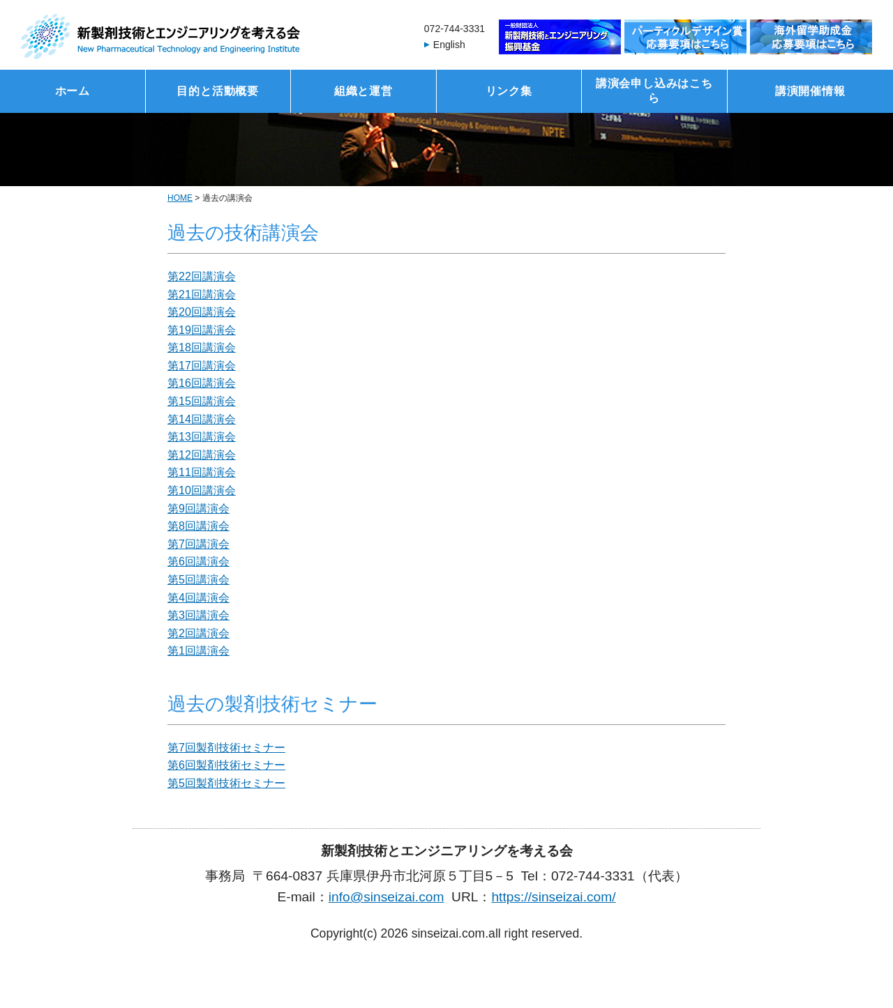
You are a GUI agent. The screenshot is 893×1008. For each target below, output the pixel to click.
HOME (180, 198)
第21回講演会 (201, 294)
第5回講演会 (198, 580)
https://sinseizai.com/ (553, 896)
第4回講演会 (198, 598)
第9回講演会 (198, 508)
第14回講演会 (201, 419)
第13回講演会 (201, 437)
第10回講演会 (201, 490)
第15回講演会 (201, 401)
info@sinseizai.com (386, 896)
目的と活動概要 (218, 91)
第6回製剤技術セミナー (226, 765)
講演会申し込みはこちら (654, 90)
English (449, 44)
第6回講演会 (198, 561)
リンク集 (509, 91)
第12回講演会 (201, 455)
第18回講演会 (201, 347)
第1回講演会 (198, 651)
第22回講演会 (201, 276)
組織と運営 (363, 91)
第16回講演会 (201, 383)
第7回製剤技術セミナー (226, 748)
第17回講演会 (201, 366)
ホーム (72, 91)
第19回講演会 (201, 330)
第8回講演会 (198, 526)
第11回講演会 (201, 472)
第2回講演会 (198, 633)
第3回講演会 (198, 615)
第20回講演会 (201, 312)
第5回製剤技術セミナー (226, 783)
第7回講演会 (198, 544)
